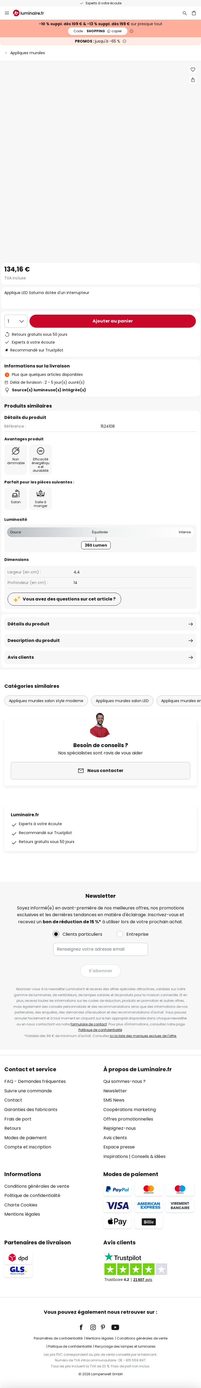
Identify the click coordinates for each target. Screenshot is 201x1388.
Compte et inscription (27, 1147)
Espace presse (119, 1147)
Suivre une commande (28, 1091)
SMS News (113, 1100)
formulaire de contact (89, 1024)
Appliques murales (27, 53)
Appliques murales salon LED (122, 700)
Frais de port (17, 1119)
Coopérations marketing (129, 1109)
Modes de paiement (25, 1138)
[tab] (51, 1113)
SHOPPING (98, 31)
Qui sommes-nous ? (124, 1081)
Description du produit (34, 640)
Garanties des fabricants (30, 1109)
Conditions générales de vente (36, 1186)
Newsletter (115, 1091)
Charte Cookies (20, 1205)
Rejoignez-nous (119, 1128)
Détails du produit (29, 624)
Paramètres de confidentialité (58, 1338)
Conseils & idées (148, 1156)
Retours (12, 1128)
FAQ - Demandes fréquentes (35, 1081)
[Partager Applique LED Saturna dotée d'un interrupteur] (193, 80)
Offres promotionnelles (128, 1119)
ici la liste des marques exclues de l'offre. (143, 1036)
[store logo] (31, 13)
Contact (13, 1100)
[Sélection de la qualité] (15, 321)
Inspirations (115, 1156)
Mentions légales (22, 1214)
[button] (193, 70)
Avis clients (21, 657)
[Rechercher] (184, 13)
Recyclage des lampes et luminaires (125, 1346)
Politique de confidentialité (100, 1030)
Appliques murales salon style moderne (46, 700)
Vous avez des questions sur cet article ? (69, 599)
